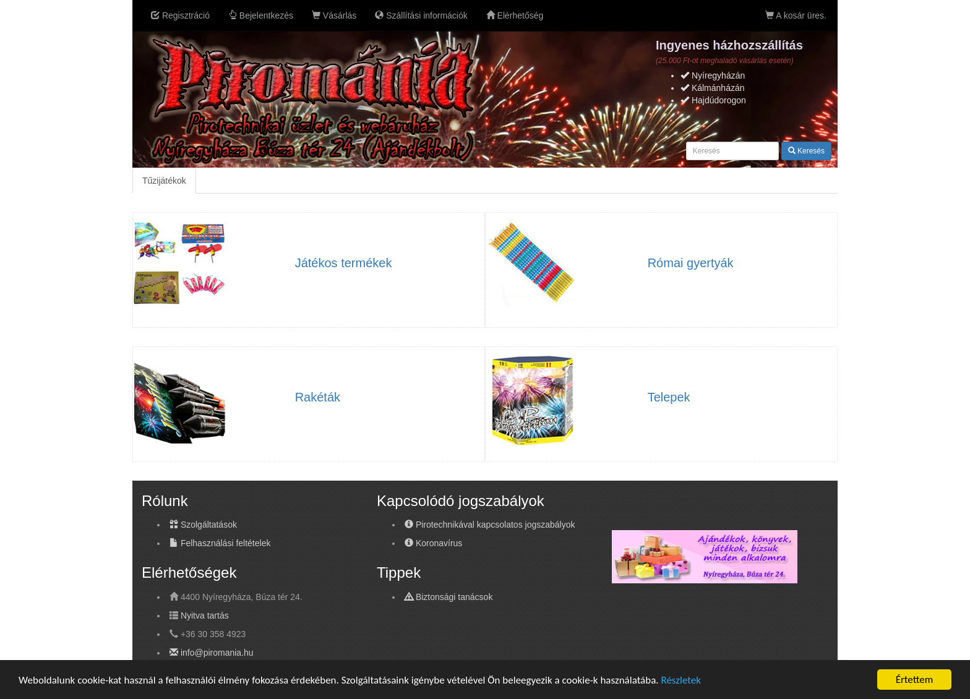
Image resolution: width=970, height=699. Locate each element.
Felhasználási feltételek (220, 543)
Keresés (806, 151)
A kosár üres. (795, 15)
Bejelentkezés (260, 15)
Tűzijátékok (164, 181)
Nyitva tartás (205, 615)
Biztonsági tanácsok (448, 597)
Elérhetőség (515, 15)
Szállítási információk (421, 15)
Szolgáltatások (203, 525)
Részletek (681, 680)
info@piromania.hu (212, 653)
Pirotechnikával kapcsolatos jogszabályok (490, 525)
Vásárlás (334, 15)
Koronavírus (433, 543)
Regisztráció (180, 15)
